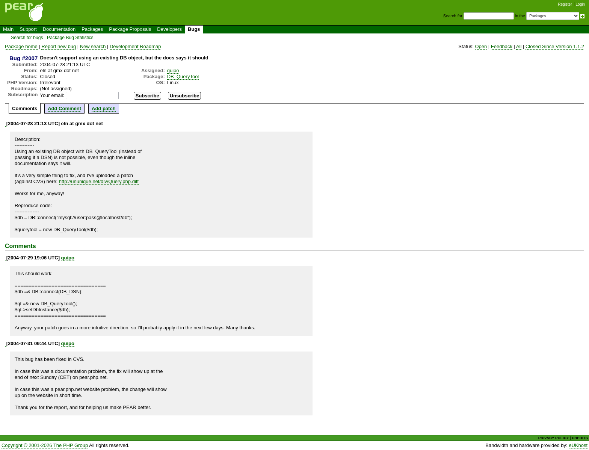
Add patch (104, 108)
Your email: (52, 95)
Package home (21, 46)
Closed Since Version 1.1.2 (555, 46)
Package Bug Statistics (70, 37)
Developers (169, 29)
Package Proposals (130, 29)
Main (8, 29)
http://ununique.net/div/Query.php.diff (99, 181)
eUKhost (578, 445)
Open (481, 46)
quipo (173, 70)
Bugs (194, 29)
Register (565, 4)
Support (28, 29)
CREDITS (580, 438)
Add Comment (64, 108)
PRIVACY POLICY (553, 438)
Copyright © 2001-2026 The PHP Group (45, 445)
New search (93, 46)
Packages (92, 29)
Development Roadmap (135, 46)
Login (580, 4)
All (518, 46)
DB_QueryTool (183, 76)
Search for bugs (27, 37)
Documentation (59, 29)
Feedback (501, 46)
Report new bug (58, 46)
